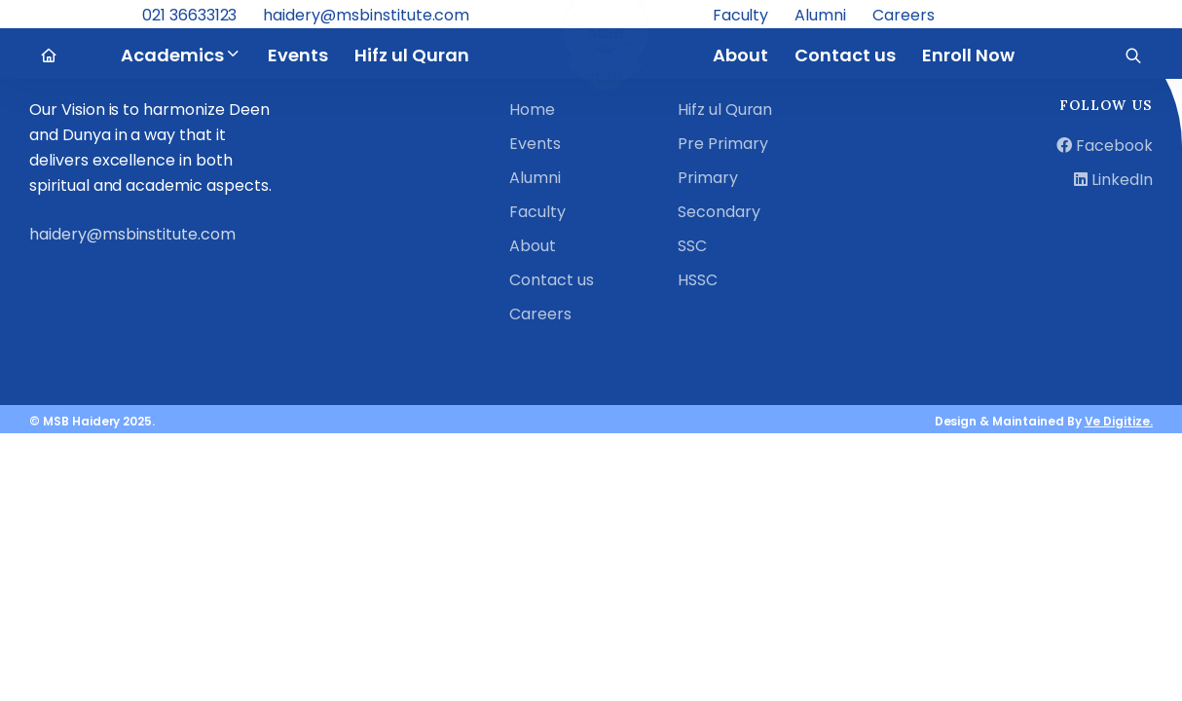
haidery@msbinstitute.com (132, 234)
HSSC (698, 280)
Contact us (551, 280)
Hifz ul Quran (725, 109)
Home (532, 109)
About (532, 246)
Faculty (537, 212)
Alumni (535, 177)
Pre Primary (723, 143)
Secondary (719, 212)
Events (535, 143)
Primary (708, 177)
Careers (540, 314)
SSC (692, 246)
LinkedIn (1113, 179)
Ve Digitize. (1119, 421)
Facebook (1104, 145)
